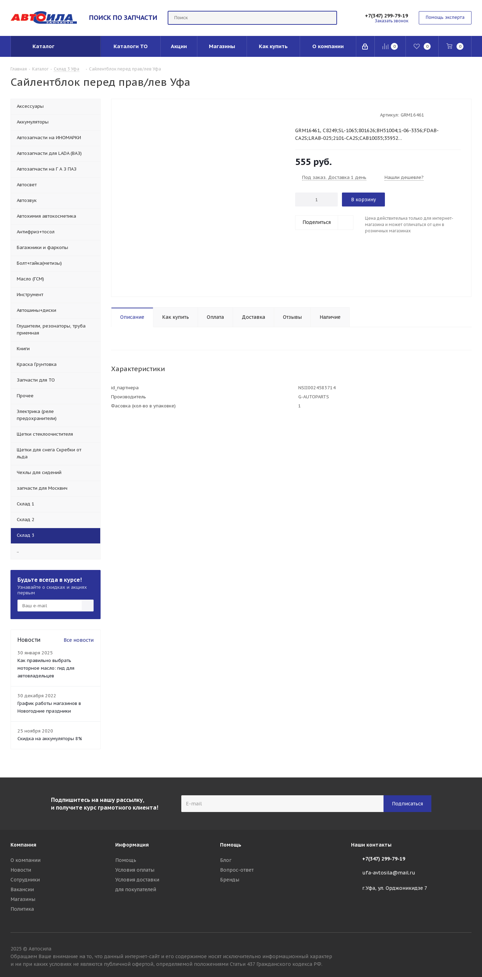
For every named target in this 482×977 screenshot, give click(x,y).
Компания (23, 845)
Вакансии (22, 889)
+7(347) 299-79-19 (386, 16)
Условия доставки (137, 880)
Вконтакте (466, 950)
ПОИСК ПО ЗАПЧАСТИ (123, 17)
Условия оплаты (134, 870)
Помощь (125, 860)
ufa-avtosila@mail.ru (388, 873)
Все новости (79, 640)
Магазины (22, 899)
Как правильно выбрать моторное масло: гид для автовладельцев (45, 668)
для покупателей (135, 889)
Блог (226, 860)
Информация (132, 845)
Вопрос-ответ (237, 870)
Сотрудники (25, 880)
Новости (20, 870)
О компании (25, 860)
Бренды (229, 880)
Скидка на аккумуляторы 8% (49, 739)
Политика (22, 909)
